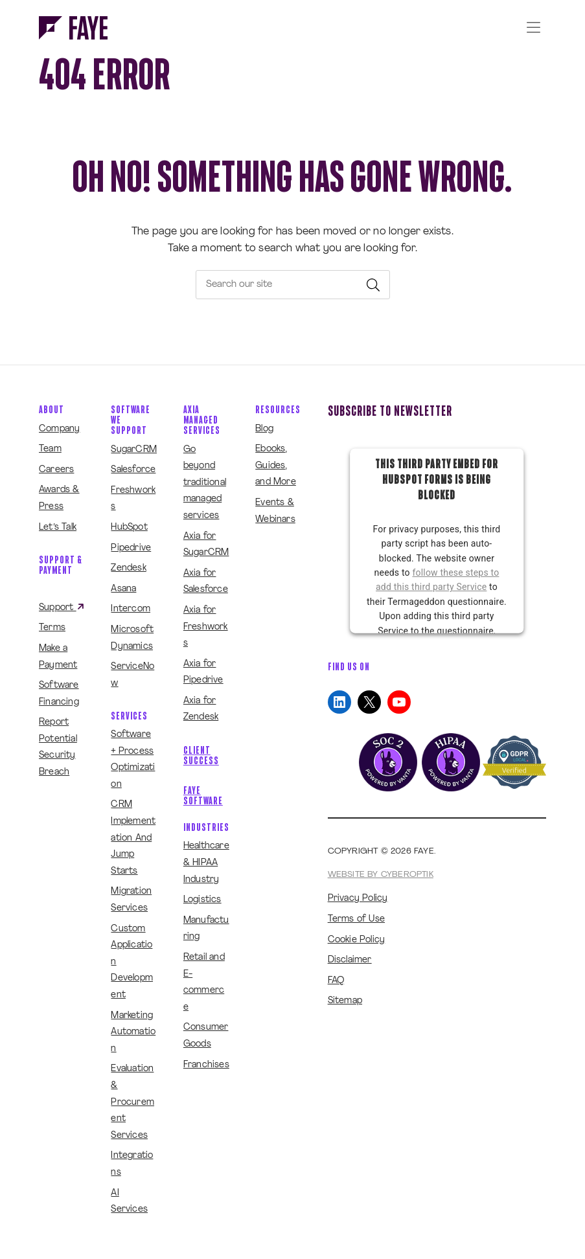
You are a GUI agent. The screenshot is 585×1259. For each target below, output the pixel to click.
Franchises (206, 1065)
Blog (264, 429)
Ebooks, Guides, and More (275, 465)
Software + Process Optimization (133, 760)
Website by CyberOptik (380, 874)
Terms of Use (356, 919)
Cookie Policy (356, 940)
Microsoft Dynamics (132, 638)
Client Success (201, 755)
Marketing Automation (133, 1032)
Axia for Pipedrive (203, 672)
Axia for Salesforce (205, 582)
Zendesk (128, 568)
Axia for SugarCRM (206, 545)
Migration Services (131, 900)
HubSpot (129, 527)
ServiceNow (132, 675)
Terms (52, 628)
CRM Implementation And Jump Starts (133, 837)
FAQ (336, 981)
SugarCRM (134, 450)
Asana (123, 589)
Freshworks (133, 499)
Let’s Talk (57, 527)
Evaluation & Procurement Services (132, 1102)
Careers (56, 470)
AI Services (129, 1201)
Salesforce (133, 470)
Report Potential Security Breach (58, 747)
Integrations (132, 1164)
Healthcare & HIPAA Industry (206, 862)
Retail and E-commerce (204, 982)
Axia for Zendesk (200, 709)
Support (62, 607)
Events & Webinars (275, 511)
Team (50, 449)
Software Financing (59, 694)
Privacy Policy (358, 898)
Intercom (130, 609)
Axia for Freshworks (205, 627)
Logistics (202, 900)
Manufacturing (206, 929)
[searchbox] (293, 284)
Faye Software (203, 795)
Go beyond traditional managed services (204, 483)
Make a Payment (58, 657)
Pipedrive (131, 548)
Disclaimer (350, 960)
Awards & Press (59, 498)
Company (59, 429)
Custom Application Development (132, 962)
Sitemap (345, 1001)
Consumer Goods (206, 1036)
